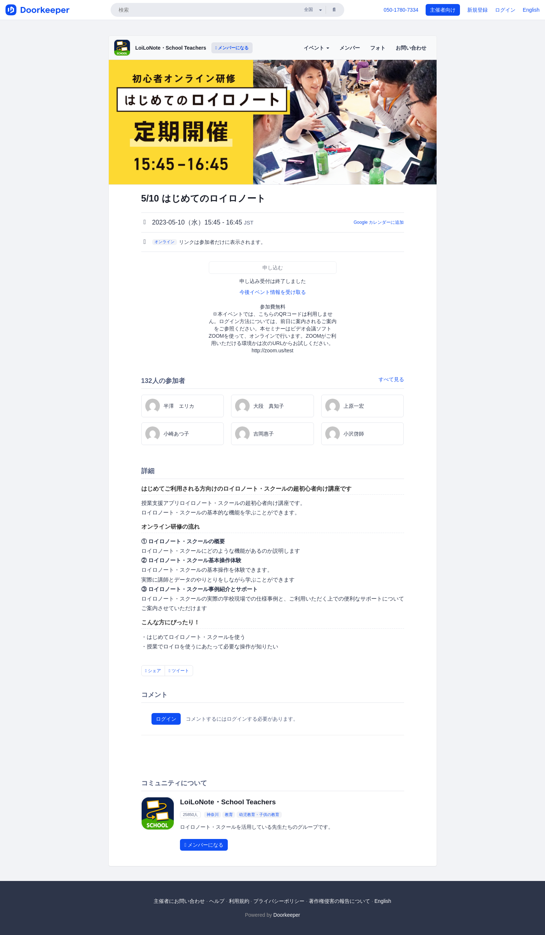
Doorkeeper (286, 915)
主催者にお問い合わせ (179, 901)
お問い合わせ (411, 48)
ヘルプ (216, 901)
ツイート (179, 670)
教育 (229, 814)
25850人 (190, 814)
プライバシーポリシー (278, 901)
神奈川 (213, 814)
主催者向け (443, 10)
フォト (377, 48)
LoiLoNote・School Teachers (170, 48)
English (531, 10)
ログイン (505, 10)
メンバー (349, 48)
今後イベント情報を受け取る (272, 292)
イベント (316, 48)
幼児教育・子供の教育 (259, 814)
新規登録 (477, 10)
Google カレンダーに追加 (379, 222)
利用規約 (239, 901)
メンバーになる (232, 47)
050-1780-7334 (401, 10)
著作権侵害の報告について (339, 901)
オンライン (164, 242)
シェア (153, 670)
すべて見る (391, 379)
